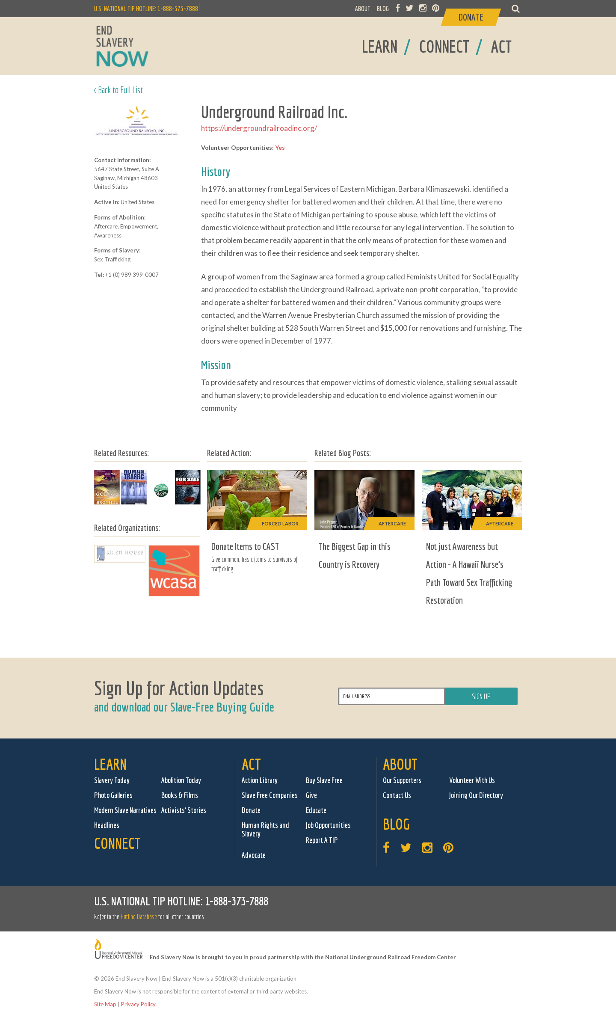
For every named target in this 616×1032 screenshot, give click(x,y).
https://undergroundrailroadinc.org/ (259, 128)
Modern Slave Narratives (125, 810)
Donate (251, 810)
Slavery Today (112, 780)
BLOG (383, 8)
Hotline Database (139, 916)
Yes (280, 147)
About (400, 764)
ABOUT (362, 8)
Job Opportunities (328, 825)
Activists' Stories (183, 810)
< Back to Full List (118, 89)
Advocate (254, 855)
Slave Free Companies (270, 795)
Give (311, 795)
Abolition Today (181, 780)
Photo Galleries (113, 795)
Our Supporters (402, 780)
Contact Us (397, 795)
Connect (117, 843)
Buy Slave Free (324, 780)
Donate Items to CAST (245, 546)
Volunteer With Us (472, 780)
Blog (396, 824)
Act (251, 764)
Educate (316, 810)
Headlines (106, 825)
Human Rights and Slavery (265, 829)
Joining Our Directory (476, 795)
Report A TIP (322, 840)
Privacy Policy (138, 1004)
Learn (110, 764)
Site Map (105, 1004)
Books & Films (179, 795)
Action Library (260, 780)
